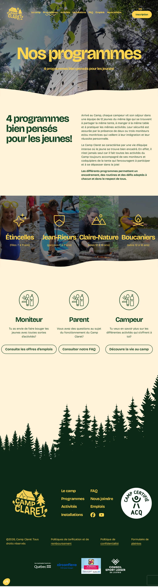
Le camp (36, 12)
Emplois (100, 12)
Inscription (142, 14)
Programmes (50, 12)
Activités (65, 12)
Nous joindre (114, 12)
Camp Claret (24, 540)
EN (140, 8)
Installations (79, 12)
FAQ (91, 12)
